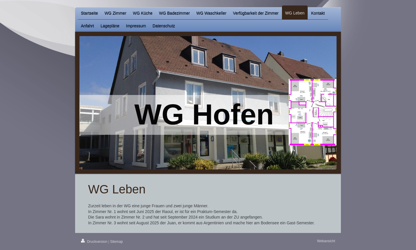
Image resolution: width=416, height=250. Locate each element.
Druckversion (94, 242)
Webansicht (326, 241)
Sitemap (116, 242)
